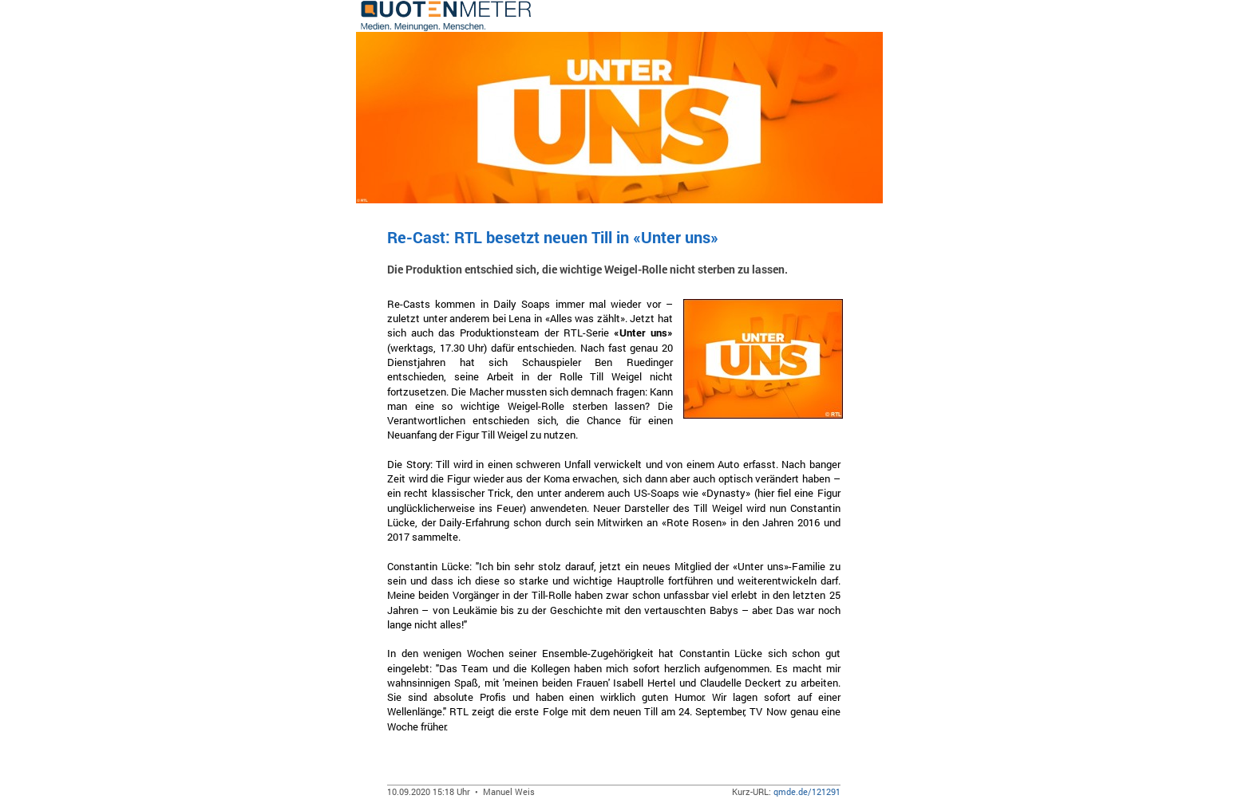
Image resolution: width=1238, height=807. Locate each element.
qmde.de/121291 (806, 791)
